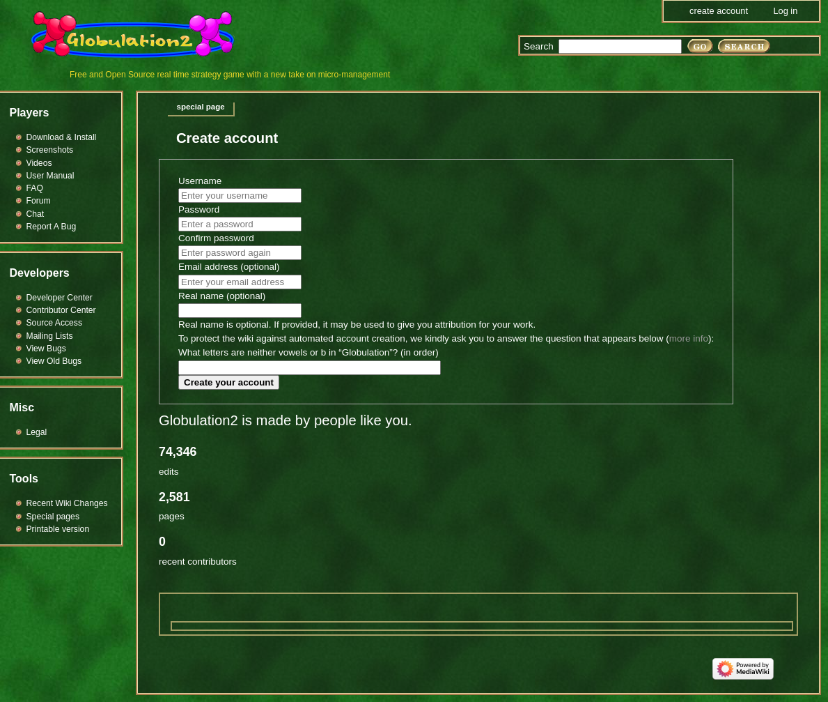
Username (199, 181)
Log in (785, 11)
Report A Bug (51, 226)
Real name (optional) (221, 296)
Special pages (52, 516)
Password (198, 209)
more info (688, 338)
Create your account (229, 382)
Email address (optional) (229, 266)
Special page (201, 106)
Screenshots (50, 150)
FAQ (34, 188)
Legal (36, 432)
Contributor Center (61, 310)
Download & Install (61, 137)
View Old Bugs (54, 361)
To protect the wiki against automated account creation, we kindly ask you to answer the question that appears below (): (446, 338)
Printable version (58, 529)
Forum (38, 201)
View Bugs (46, 348)
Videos (39, 163)
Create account (718, 11)
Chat (35, 214)
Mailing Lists (49, 336)
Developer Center (59, 298)
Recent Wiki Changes (67, 503)
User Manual (50, 176)
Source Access (54, 323)
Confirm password (216, 238)
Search (539, 46)
